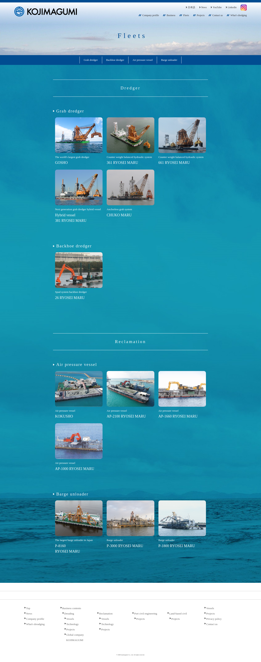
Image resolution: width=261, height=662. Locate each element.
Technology (72, 624)
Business (171, 15)
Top (28, 608)
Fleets (186, 15)
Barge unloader (169, 59)
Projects (201, 15)
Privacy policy (213, 618)
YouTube (216, 7)
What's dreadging (35, 624)
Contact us (217, 15)
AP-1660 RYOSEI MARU (178, 416)
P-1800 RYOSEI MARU (176, 546)
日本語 (190, 7)
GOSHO (61, 163)
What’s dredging (238, 15)
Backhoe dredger (115, 59)
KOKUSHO (64, 416)
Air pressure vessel (143, 59)
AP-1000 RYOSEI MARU (74, 469)
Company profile (150, 15)
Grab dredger (91, 59)
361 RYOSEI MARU (122, 163)
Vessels (70, 618)
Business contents (71, 608)
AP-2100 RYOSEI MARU (126, 416)
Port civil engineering (145, 613)
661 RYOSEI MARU (174, 163)
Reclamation (106, 613)
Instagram (244, 7)
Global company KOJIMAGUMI (75, 637)
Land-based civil (178, 613)
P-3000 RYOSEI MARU (125, 546)
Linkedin (231, 7)
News (203, 7)
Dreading (69, 613)
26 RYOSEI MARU (70, 298)
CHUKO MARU (119, 215)
